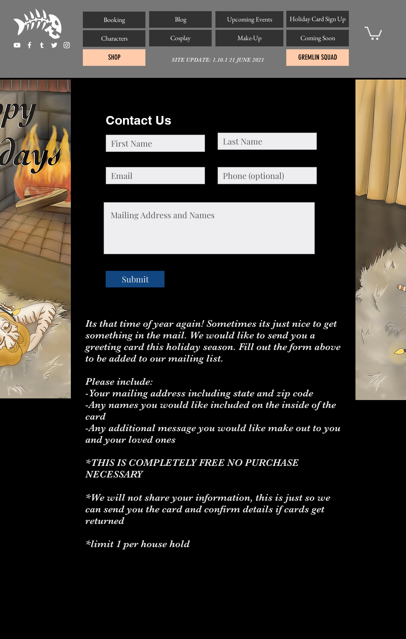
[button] (373, 32)
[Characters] (114, 38)
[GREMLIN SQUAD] (317, 57)
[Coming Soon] (317, 38)
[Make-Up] (249, 38)
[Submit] (135, 279)
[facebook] (29, 45)
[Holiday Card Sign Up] (317, 19)
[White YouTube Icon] (17, 45)
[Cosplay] (180, 38)
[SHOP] (114, 57)
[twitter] (54, 45)
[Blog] (180, 19)
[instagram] (67, 45)
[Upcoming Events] (249, 19)
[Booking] (114, 20)
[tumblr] (42, 45)
